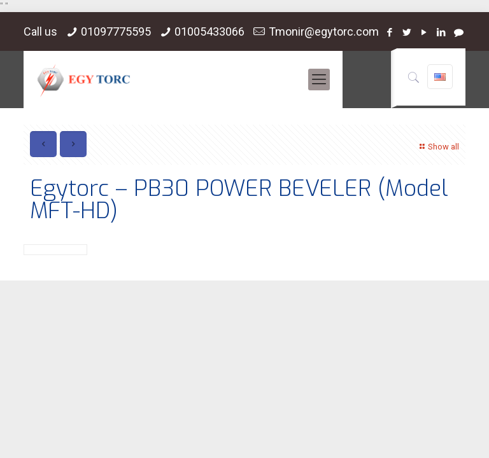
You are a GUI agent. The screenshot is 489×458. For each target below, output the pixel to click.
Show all (437, 146)
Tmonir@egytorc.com (324, 31)
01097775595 (116, 31)
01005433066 (209, 31)
